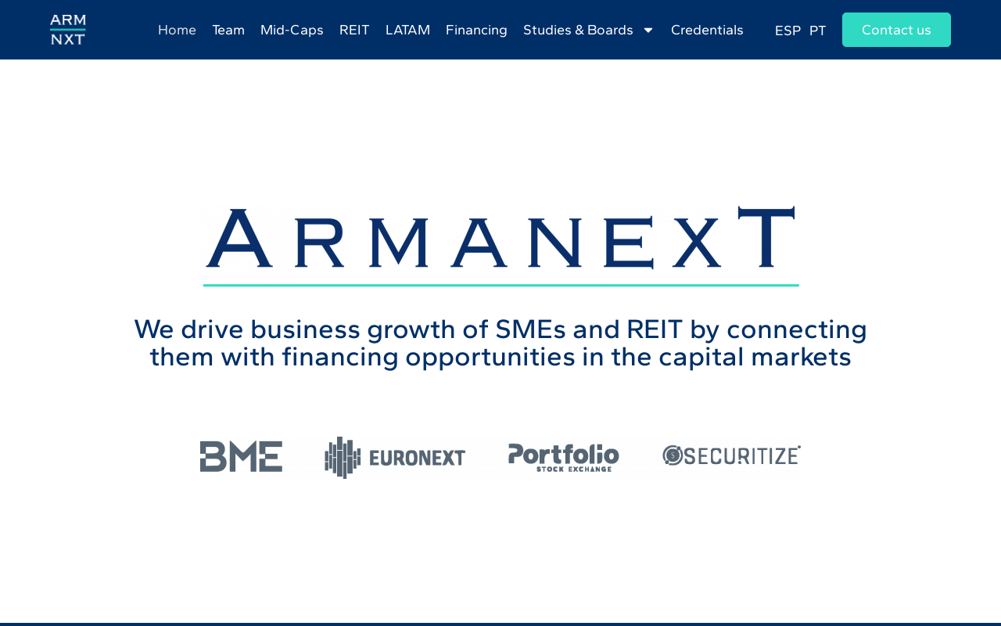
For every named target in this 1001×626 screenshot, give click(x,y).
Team (228, 29)
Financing (477, 29)
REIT (354, 29)
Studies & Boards (589, 30)
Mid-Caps (292, 29)
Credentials (707, 29)
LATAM (408, 29)
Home (177, 29)
